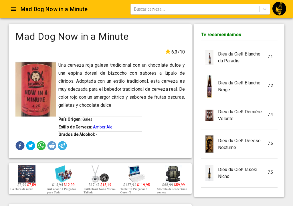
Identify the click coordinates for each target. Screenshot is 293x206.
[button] (20, 145)
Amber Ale (102, 127)
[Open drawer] (14, 9)
